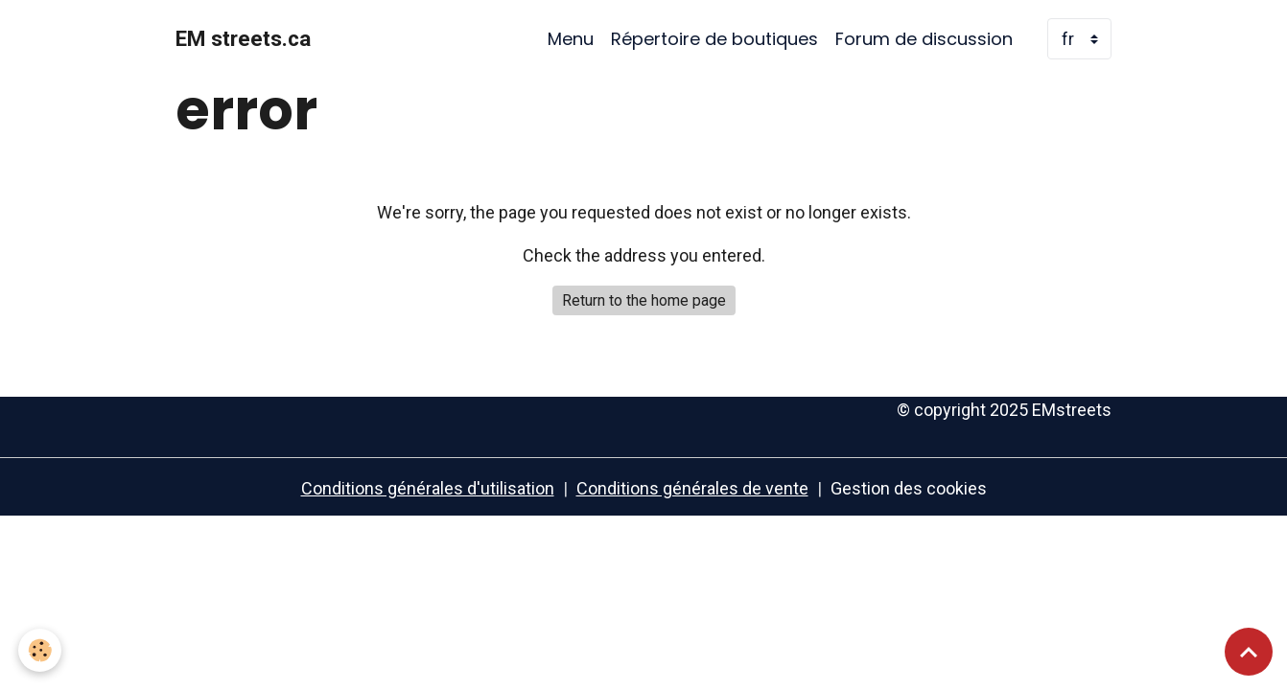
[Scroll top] (1249, 652)
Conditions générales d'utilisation (427, 488)
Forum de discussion (924, 39)
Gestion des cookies (909, 488)
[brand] (243, 39)
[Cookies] (40, 650)
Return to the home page (644, 300)
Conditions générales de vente (692, 488)
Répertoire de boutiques (714, 39)
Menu (571, 39)
